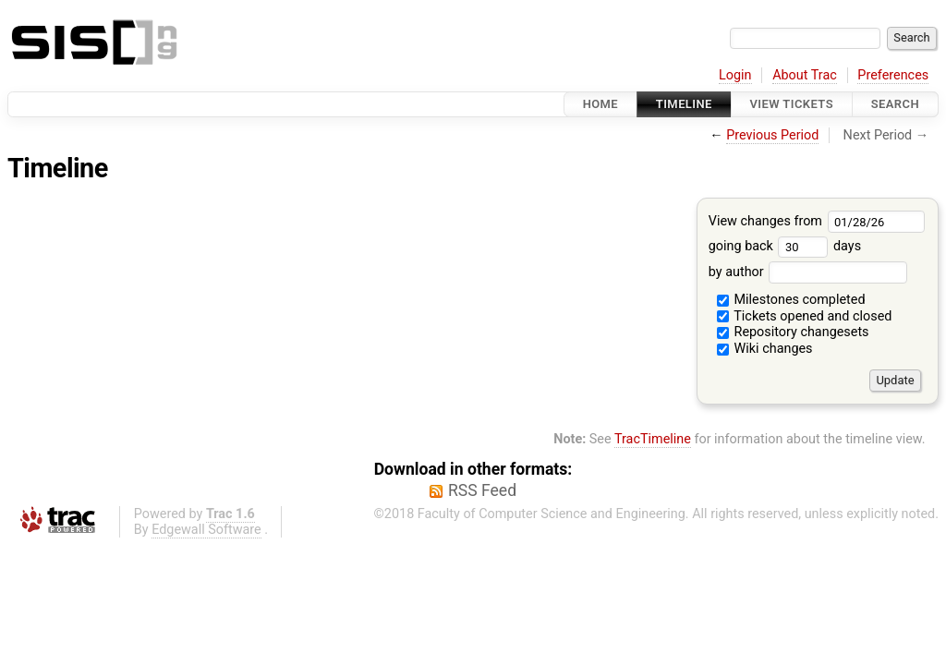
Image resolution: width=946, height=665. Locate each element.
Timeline (684, 104)
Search (895, 104)
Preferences (892, 75)
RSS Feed (482, 490)
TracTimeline (652, 439)
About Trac (804, 75)
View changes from (817, 221)
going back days (785, 246)
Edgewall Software (206, 530)
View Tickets (791, 104)
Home (600, 104)
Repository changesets (793, 332)
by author (808, 272)
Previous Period (772, 135)
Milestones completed (791, 300)
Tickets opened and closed (804, 316)
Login (735, 75)
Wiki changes (765, 349)
